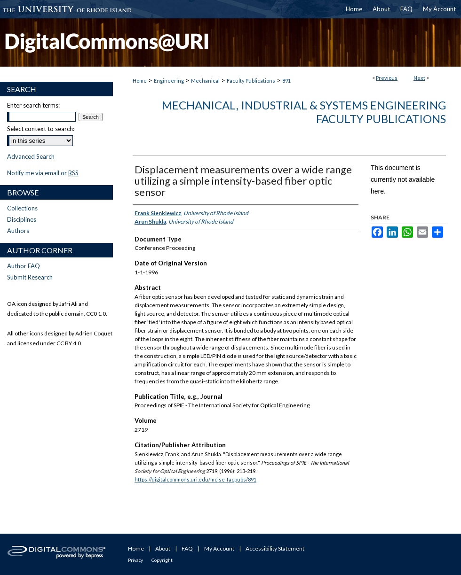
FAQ (187, 548)
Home (140, 81)
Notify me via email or (43, 173)
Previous (386, 78)
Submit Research (30, 277)
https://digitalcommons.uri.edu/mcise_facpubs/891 (195, 479)
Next (419, 78)
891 (286, 81)
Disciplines (21, 219)
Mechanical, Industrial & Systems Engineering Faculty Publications (304, 111)
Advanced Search (31, 156)
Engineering (169, 81)
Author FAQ (23, 266)
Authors (18, 230)
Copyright (162, 560)
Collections (22, 208)
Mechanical (205, 81)
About (162, 548)
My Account (219, 548)
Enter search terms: (33, 105)
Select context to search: (40, 128)
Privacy (135, 560)
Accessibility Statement (275, 548)
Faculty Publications (251, 81)
